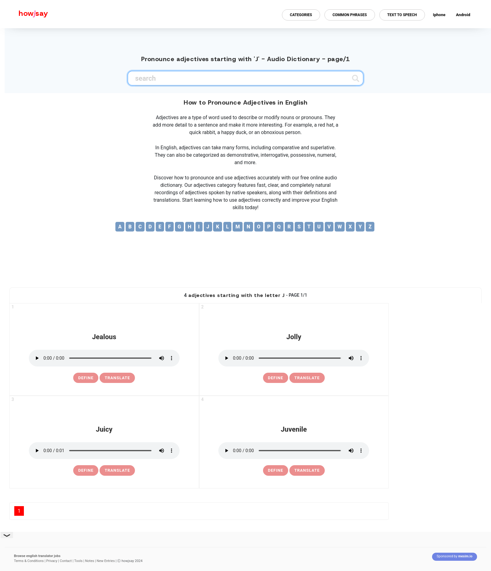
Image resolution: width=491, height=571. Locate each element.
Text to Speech (402, 15)
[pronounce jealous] (104, 358)
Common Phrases (350, 15)
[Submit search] (356, 78)
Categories (301, 15)
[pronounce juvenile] (293, 450)
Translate (117, 377)
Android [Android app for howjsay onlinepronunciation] (463, 14)
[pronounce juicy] (104, 450)
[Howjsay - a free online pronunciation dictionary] (24, 14)
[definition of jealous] (85, 378)
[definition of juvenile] (275, 470)
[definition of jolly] (275, 378)
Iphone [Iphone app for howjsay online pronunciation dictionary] (439, 14)
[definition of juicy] (85, 470)
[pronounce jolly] (293, 358)
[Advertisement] (246, 263)
